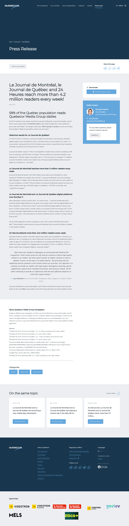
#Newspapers (37, 372)
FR (117, 6)
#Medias (13, 372)
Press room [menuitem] (99, 6)
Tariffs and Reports (75, 455)
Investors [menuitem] (81, 6)
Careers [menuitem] (89, 6)
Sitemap (100, 459)
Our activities (42, 455)
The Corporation (42, 451)
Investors (40, 461)
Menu (122, 5)
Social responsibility (44, 458)
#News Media (24, 372)
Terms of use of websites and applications (50, 475)
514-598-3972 (93, 118)
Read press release (20, 421)
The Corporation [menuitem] (42, 6)
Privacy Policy (42, 471)
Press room (41, 468)
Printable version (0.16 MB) (101, 92)
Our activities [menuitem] (55, 6)
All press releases (113, 393)
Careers (40, 465)
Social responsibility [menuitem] (69, 6)
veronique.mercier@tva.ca (96, 121)
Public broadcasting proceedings (79, 451)
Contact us (94, 135)
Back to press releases (18, 66)
